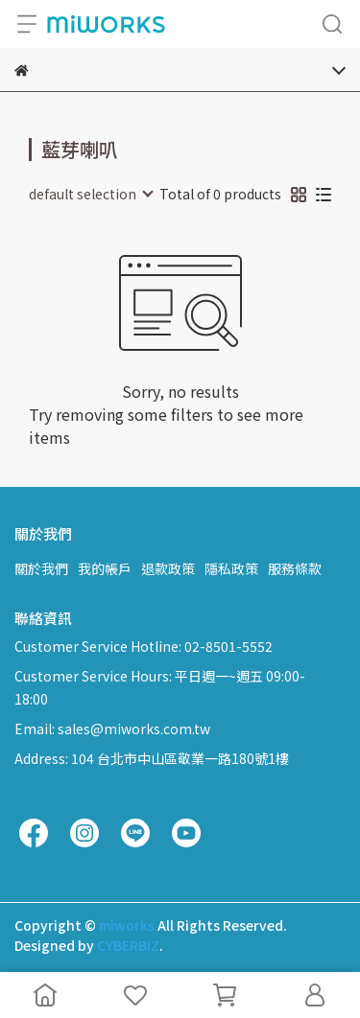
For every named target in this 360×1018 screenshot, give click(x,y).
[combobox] (90, 193)
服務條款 (295, 568)
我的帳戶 (105, 568)
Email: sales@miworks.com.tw (112, 728)
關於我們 (41, 568)
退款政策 (168, 568)
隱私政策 (231, 568)
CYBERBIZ (128, 945)
